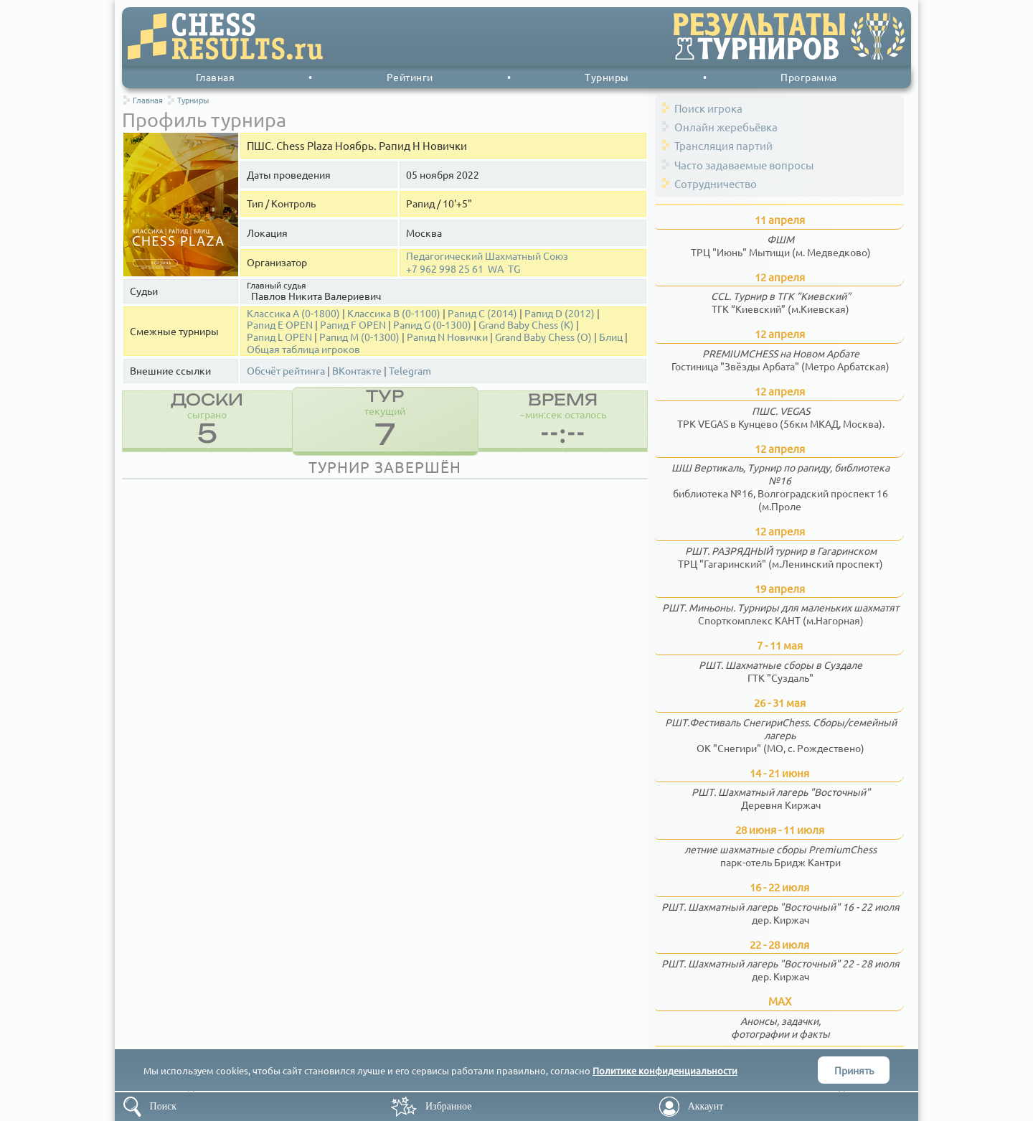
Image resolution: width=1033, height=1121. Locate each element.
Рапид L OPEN (279, 337)
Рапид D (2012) (559, 313)
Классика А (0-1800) (293, 313)
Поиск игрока (708, 108)
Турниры (607, 76)
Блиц (611, 337)
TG (514, 269)
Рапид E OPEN (280, 325)
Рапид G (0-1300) (432, 325)
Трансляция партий (723, 145)
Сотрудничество (715, 183)
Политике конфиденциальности (665, 1070)
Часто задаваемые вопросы (743, 165)
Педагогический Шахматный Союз (487, 256)
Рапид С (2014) (482, 313)
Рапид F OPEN (353, 325)
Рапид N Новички (447, 337)
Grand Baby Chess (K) (526, 325)
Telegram (410, 371)
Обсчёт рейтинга (286, 371)
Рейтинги (410, 76)
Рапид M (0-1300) (359, 337)
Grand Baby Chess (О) (543, 337)
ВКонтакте (357, 371)
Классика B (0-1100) (393, 313)
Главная (215, 76)
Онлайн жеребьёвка (726, 126)
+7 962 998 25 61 (445, 269)
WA (496, 269)
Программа (808, 76)
